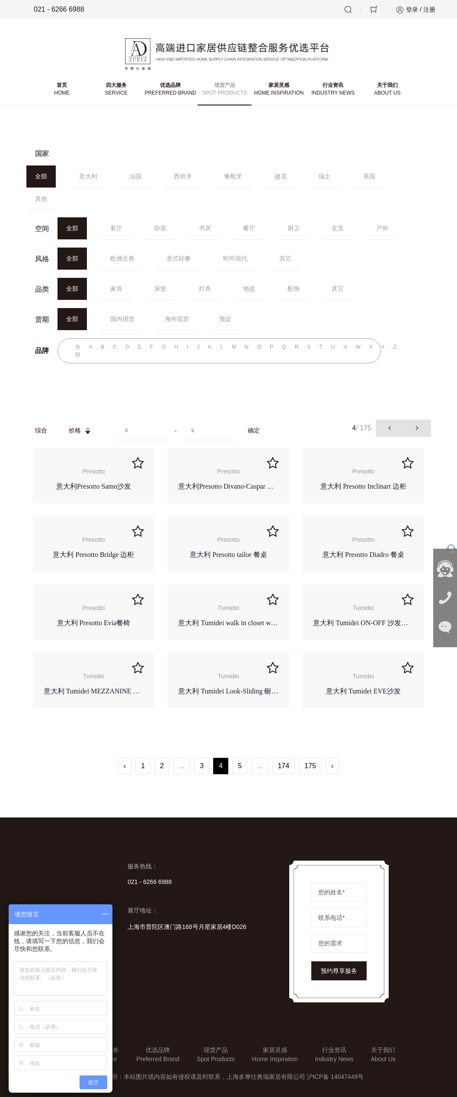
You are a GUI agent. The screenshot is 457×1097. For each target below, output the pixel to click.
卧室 (160, 228)
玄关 (338, 228)
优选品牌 (170, 89)
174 (283, 765)
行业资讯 (333, 89)
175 (310, 765)
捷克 (281, 176)
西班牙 (183, 176)
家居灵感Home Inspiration (275, 1054)
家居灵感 (279, 89)
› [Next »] (332, 765)
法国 (135, 176)
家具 (116, 288)
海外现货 (177, 318)
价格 (81, 430)
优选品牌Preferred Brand (157, 1054)
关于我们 (387, 89)
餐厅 (249, 228)
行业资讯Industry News (334, 1054)
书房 (205, 228)
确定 (254, 430)
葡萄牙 (233, 176)
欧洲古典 (122, 258)
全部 (41, 176)
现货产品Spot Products (216, 1054)
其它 (285, 258)
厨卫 (294, 228)
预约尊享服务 (339, 970)
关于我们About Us (383, 1054)
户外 (382, 228)
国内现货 (122, 318)
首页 (62, 89)
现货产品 (225, 89)
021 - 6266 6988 (53, 9)
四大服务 (116, 89)
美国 (369, 176)
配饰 (294, 288)
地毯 (249, 288)
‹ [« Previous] (125, 765)
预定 (225, 318)
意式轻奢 (178, 258)
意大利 (88, 176)
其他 (41, 198)
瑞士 (325, 176)
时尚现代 (235, 258)
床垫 (160, 288)
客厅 (116, 228)
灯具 (205, 288)
